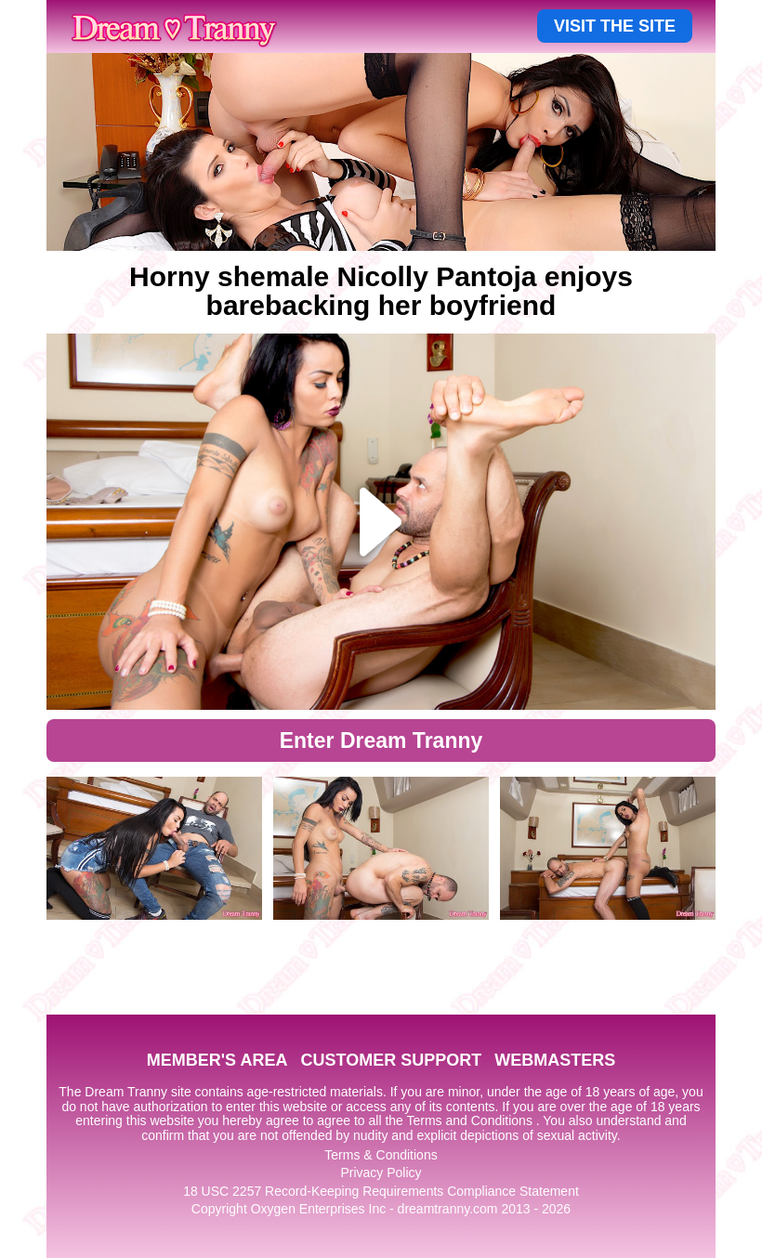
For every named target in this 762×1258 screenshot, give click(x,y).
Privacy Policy (380, 1172)
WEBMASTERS (554, 1060)
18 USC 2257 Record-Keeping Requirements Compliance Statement (381, 1191)
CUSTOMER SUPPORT (390, 1060)
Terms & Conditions (380, 1154)
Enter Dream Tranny (381, 740)
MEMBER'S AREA (217, 1060)
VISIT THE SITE (615, 26)
